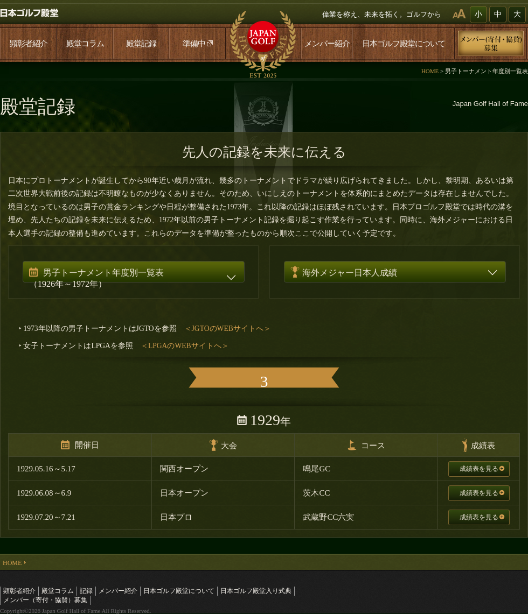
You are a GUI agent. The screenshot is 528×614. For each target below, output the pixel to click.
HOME (430, 71)
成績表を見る (482, 468)
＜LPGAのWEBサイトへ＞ (185, 346)
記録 (86, 591)
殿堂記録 (141, 43)
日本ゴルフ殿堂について (403, 43)
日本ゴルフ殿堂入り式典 (255, 591)
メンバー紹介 (327, 43)
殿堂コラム (85, 43)
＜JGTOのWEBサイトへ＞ (227, 328)
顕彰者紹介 (28, 43)
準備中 (198, 43)
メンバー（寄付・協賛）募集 (45, 600)
